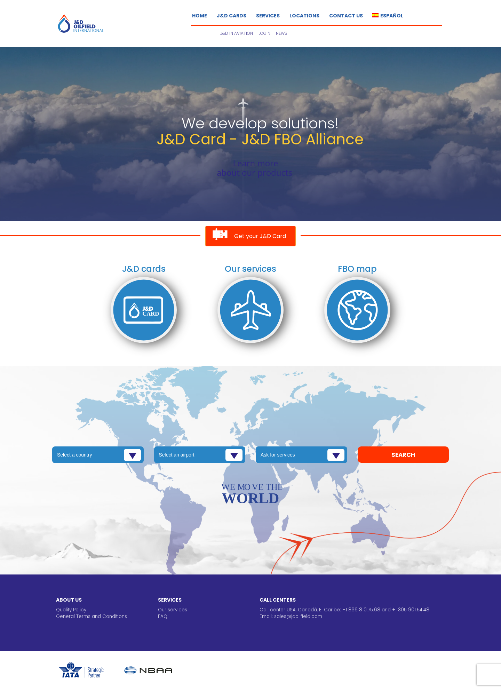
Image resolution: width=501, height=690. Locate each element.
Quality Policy (71, 609)
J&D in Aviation (236, 33)
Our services (172, 609)
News (281, 33)
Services (268, 15)
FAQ (162, 616)
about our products (254, 172)
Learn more (255, 163)
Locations (304, 15)
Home (199, 15)
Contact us (346, 15)
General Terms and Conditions (91, 616)
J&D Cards (231, 15)
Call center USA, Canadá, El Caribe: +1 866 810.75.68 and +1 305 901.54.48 (344, 609)
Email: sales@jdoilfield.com (291, 616)
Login (264, 33)
